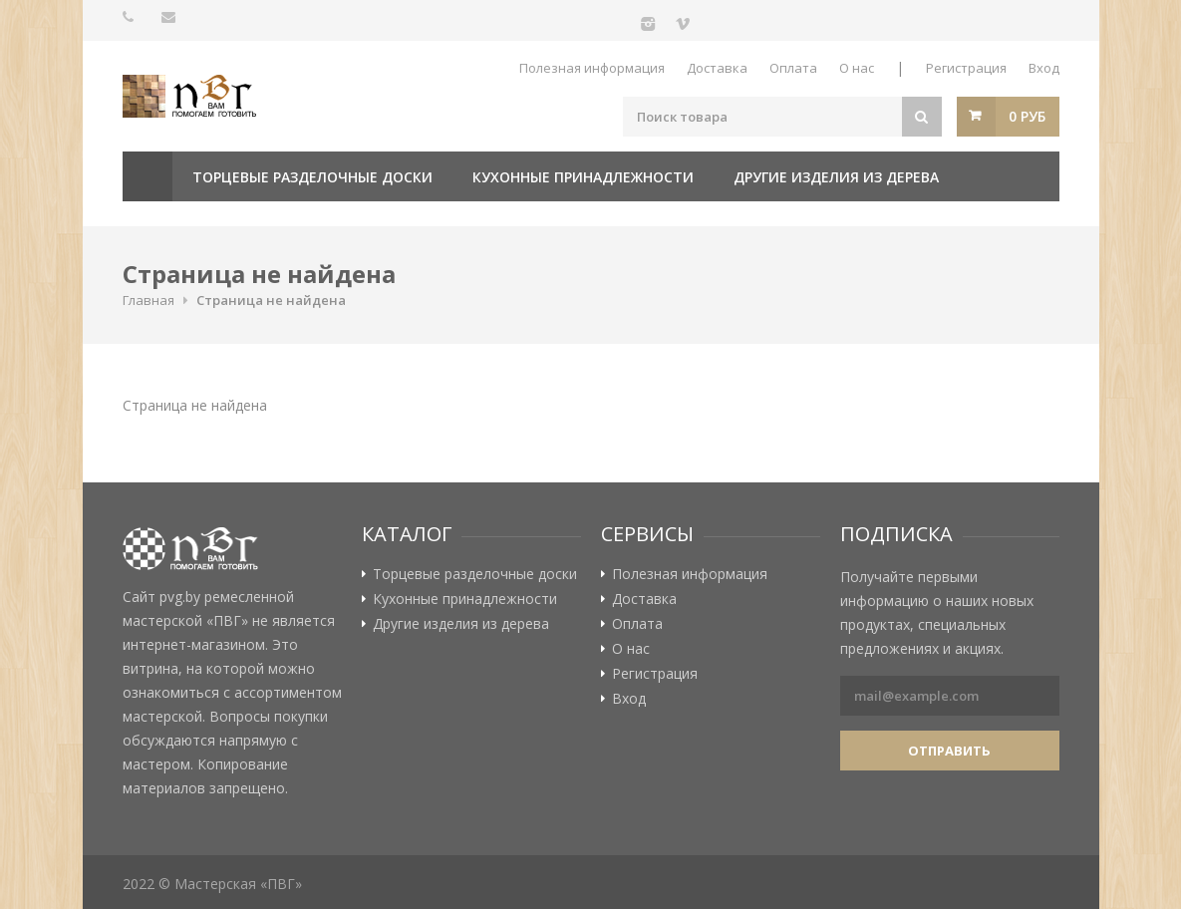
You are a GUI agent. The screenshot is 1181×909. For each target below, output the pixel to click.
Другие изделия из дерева (836, 176)
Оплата (793, 68)
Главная (147, 176)
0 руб (1027, 116)
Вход (1044, 68)
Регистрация (966, 68)
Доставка (717, 68)
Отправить (949, 750)
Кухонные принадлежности (583, 176)
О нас (856, 68)
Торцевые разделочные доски (312, 176)
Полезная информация (592, 68)
